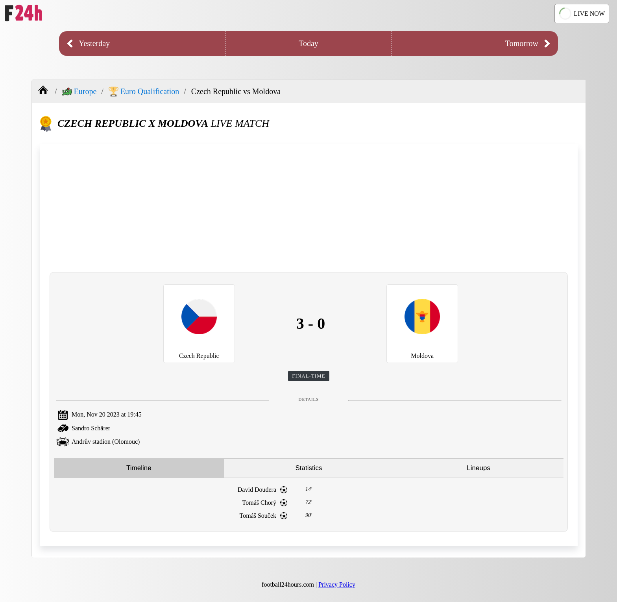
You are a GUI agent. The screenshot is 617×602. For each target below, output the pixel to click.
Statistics (308, 468)
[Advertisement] (309, 207)
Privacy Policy (336, 584)
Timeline (138, 468)
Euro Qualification (144, 91)
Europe (79, 91)
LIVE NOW (581, 14)
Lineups (478, 468)
